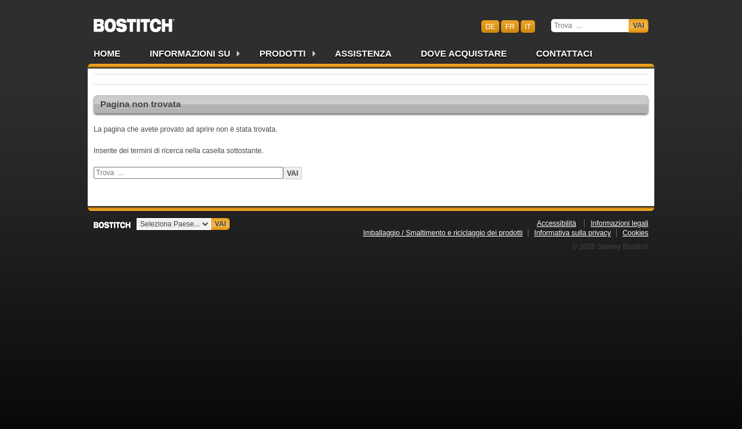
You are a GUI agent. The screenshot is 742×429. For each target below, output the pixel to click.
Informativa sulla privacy (572, 233)
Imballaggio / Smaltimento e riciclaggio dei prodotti (443, 233)
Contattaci (564, 53)
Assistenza (363, 53)
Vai (638, 25)
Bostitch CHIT (134, 21)
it (528, 26)
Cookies (635, 233)
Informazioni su (190, 53)
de (491, 26)
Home (107, 53)
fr (510, 26)
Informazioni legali (619, 223)
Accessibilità (556, 223)
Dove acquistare (464, 53)
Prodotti (282, 53)
